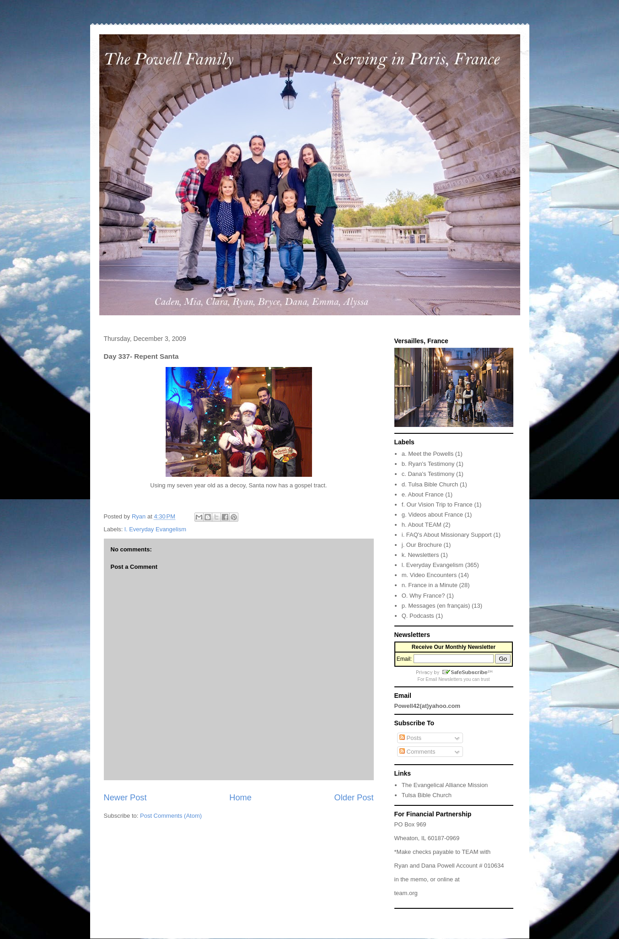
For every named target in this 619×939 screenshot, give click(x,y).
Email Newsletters (443, 679)
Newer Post (125, 797)
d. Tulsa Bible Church (430, 484)
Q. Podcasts (418, 615)
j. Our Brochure (422, 544)
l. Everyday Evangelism (155, 529)
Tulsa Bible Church (427, 795)
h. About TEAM (421, 524)
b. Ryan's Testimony (428, 463)
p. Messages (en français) (436, 605)
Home (240, 797)
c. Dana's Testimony (428, 473)
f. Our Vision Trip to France (437, 504)
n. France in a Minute (430, 585)
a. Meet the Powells (427, 453)
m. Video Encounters (429, 575)
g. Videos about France (432, 514)
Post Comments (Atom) (171, 815)
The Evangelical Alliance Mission (445, 785)
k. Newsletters (420, 554)
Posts (410, 737)
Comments (417, 751)
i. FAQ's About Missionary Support (447, 534)
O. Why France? (423, 595)
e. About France (423, 494)
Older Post (354, 797)
